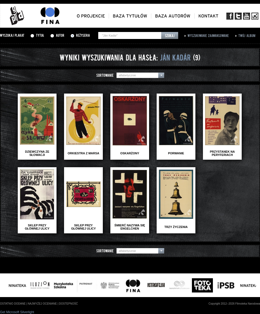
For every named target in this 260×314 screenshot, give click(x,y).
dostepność (68, 303)
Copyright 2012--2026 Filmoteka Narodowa (234, 303)
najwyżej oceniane (42, 303)
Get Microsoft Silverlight (17, 312)
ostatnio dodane (13, 303)
